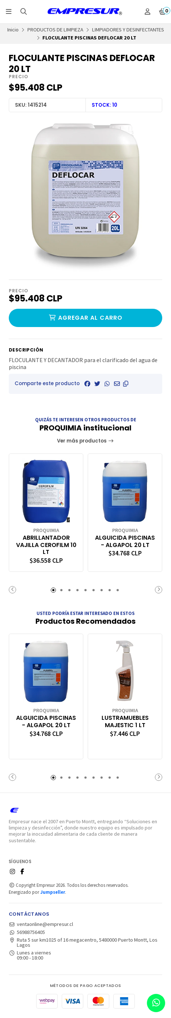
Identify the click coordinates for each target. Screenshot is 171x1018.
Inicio (13, 29)
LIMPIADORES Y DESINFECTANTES (128, 29)
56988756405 (27, 932)
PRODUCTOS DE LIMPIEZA (55, 29)
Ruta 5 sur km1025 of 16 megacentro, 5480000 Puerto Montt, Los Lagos (83, 942)
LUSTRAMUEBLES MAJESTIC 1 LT (125, 721)
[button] (125, 384)
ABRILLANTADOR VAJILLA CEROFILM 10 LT (46, 545)
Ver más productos (85, 440)
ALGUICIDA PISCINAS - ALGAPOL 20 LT (125, 541)
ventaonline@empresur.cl (41, 924)
